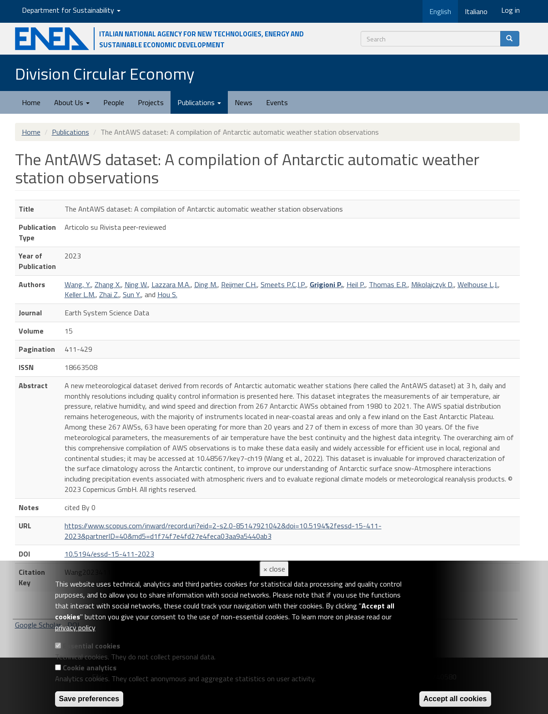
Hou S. (167, 294)
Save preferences (89, 699)
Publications (199, 102)
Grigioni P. (326, 284)
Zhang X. (108, 284)
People (113, 102)
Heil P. (356, 284)
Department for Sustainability (71, 10)
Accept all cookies (455, 699)
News (243, 102)
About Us (72, 102)
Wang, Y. (78, 284)
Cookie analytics (89, 667)
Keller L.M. (80, 294)
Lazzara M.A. (171, 284)
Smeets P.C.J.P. (283, 284)
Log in (510, 10)
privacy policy (75, 627)
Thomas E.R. (388, 284)
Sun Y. (132, 294)
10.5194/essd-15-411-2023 (109, 553)
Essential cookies (91, 645)
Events (277, 102)
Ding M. (205, 284)
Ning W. (136, 284)
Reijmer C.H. (239, 284)
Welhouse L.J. (478, 284)
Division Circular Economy (104, 73)
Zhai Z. (109, 294)
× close (274, 568)
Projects (151, 102)
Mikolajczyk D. (432, 284)
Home (31, 102)
